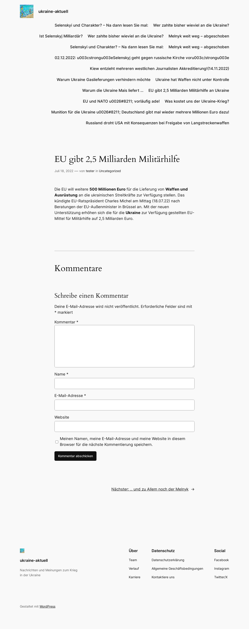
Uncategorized (110, 171)
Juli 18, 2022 (63, 171)
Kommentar (66, 322)
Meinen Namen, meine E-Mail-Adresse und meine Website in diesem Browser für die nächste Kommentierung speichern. (122, 441)
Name (61, 374)
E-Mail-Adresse (70, 395)
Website (61, 417)
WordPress (47, 606)
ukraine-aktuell (53, 11)
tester (90, 171)
